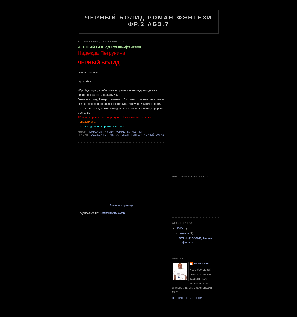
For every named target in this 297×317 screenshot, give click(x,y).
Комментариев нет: (130, 132)
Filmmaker (201, 263)
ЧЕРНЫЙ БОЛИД (154, 135)
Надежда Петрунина (104, 135)
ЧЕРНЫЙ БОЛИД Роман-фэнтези (109, 47)
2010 (180, 228)
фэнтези (137, 135)
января (185, 233)
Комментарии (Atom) (113, 213)
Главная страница (121, 205)
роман (124, 135)
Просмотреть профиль (188, 298)
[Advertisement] (110, 173)
